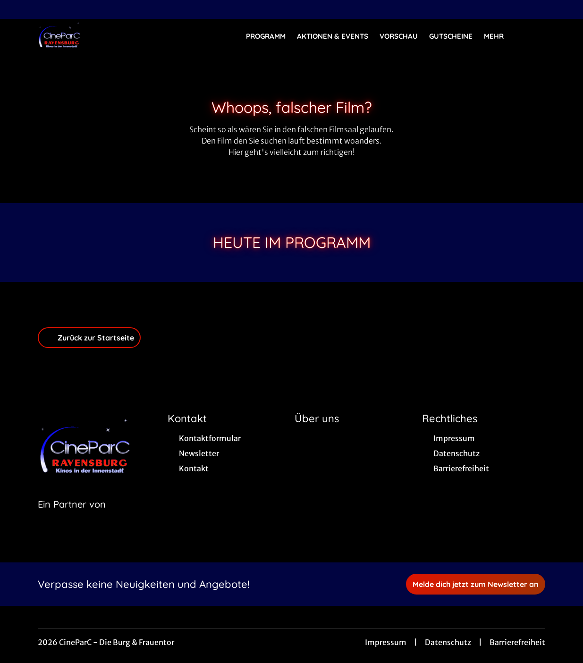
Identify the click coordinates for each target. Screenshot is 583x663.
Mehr (499, 36)
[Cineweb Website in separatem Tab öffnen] (72, 516)
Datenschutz (448, 642)
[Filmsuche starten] (535, 35)
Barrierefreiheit (517, 642)
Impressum (385, 642)
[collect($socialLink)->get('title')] (17, 9)
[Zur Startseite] (104, 35)
